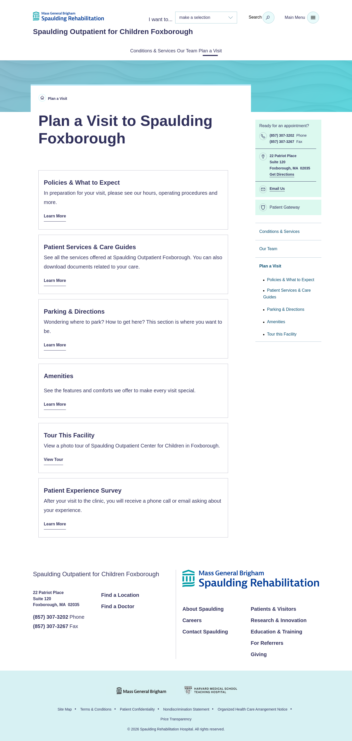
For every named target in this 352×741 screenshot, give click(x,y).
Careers (192, 618)
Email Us (277, 187)
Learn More (56, 213)
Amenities (276, 321)
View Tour (54, 456)
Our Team (188, 50)
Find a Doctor (118, 604)
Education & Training (276, 629)
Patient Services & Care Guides (287, 292)
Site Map (64, 707)
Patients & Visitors (273, 606)
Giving (259, 652)
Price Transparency (176, 716)
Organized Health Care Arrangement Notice (253, 707)
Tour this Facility (282, 333)
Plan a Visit (224, 50)
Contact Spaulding (205, 629)
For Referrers (267, 640)
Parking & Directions (285, 308)
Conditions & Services (140, 50)
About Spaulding (203, 606)
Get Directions (282, 173)
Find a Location (120, 592)
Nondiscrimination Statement (186, 707)
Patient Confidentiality (137, 707)
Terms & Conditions (95, 707)
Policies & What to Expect (290, 278)
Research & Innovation (279, 618)
